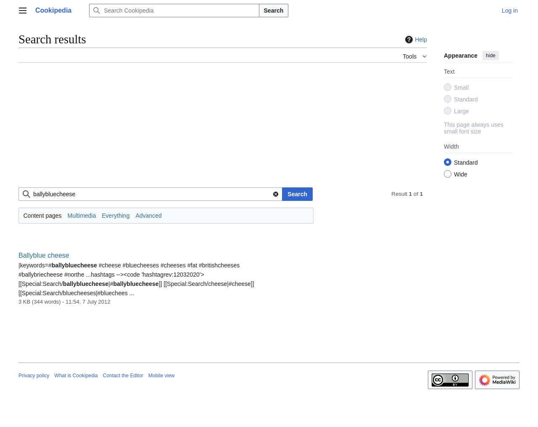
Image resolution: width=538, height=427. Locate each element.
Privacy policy (33, 376)
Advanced (148, 215)
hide (491, 56)
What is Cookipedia (76, 376)
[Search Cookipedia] (174, 10)
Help (415, 39)
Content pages (43, 215)
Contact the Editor (123, 376)
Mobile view (161, 376)
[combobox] (150, 194)
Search (274, 10)
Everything (115, 215)
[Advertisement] (222, 128)
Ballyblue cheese (43, 255)
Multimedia (82, 215)
